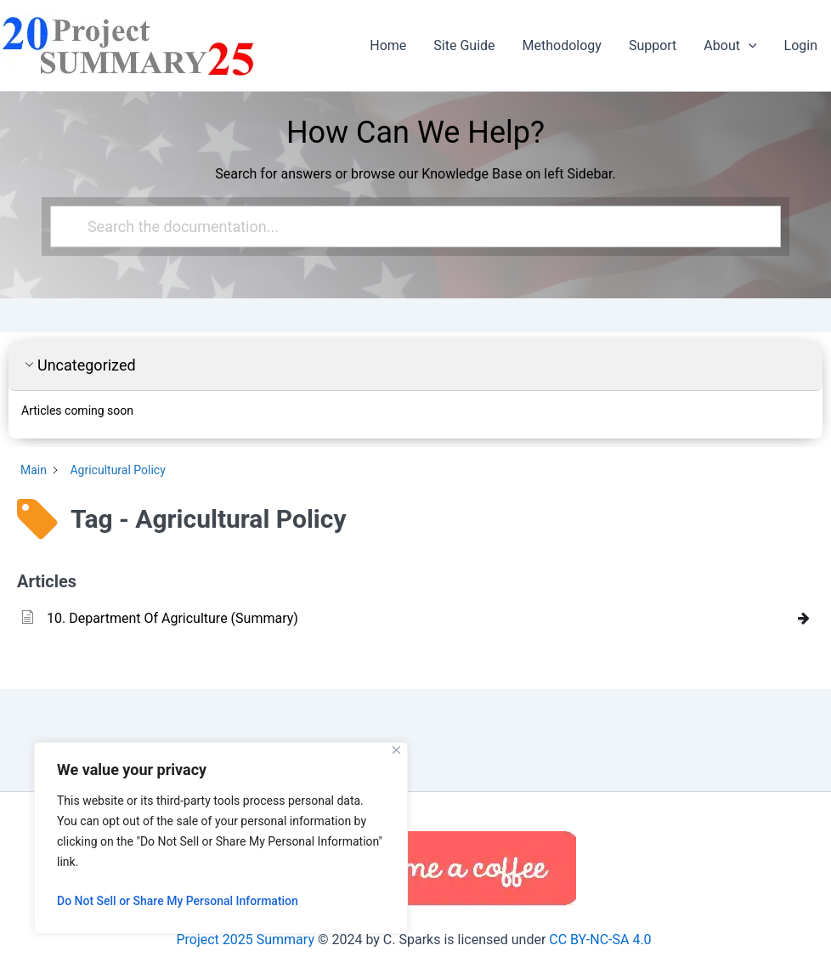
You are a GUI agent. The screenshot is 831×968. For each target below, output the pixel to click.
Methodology (562, 45)
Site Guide (464, 45)
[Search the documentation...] (408, 226)
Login (800, 45)
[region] (221, 838)
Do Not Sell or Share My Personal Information (177, 901)
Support (652, 45)
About (730, 46)
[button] (748, 46)
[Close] (396, 750)
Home (388, 45)
